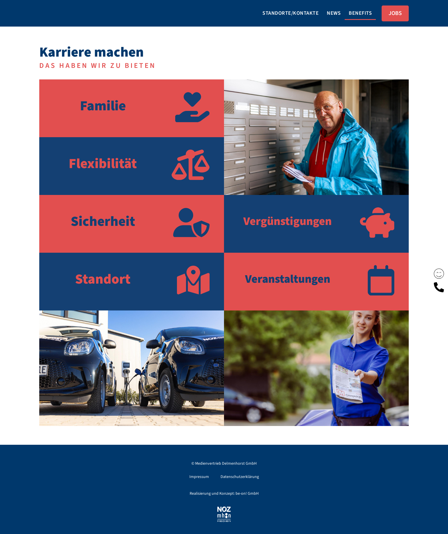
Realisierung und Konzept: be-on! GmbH (224, 493)
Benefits (360, 13)
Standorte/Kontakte (290, 13)
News (334, 13)
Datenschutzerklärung (240, 477)
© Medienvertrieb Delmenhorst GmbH (224, 463)
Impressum (199, 477)
